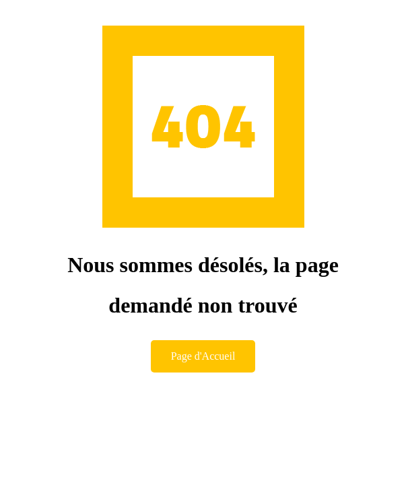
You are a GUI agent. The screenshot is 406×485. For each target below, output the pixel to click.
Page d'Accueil (203, 356)
